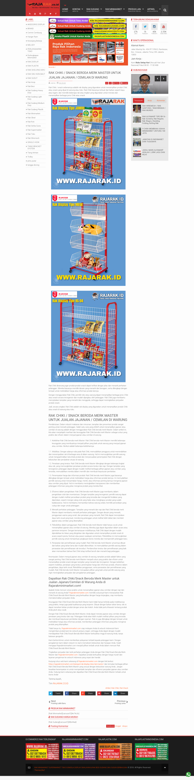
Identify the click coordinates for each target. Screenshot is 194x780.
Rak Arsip (31, 81)
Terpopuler (138, 100)
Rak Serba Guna (34, 125)
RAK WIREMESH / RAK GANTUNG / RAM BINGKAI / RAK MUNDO (154, 107)
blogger (118, 730)
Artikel (152, 10)
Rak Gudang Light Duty (35, 97)
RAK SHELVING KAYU (36, 69)
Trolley (30, 156)
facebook (110, 730)
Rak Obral (31, 117)
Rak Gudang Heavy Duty (35, 91)
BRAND (31, 28)
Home (65, 10)
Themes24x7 (39, 774)
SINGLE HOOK (33, 141)
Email (124, 87)
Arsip (150, 100)
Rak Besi (31, 85)
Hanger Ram (33, 36)
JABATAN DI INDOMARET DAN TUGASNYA (153, 140)
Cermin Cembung (35, 32)
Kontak (76, 10)
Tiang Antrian (33, 152)
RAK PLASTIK (33, 65)
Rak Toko (31, 133)
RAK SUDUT (32, 77)
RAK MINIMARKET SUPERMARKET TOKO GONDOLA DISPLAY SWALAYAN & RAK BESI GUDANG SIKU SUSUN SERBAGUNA (84, 771)
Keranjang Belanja (35, 40)
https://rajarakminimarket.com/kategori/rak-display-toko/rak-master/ (76, 668)
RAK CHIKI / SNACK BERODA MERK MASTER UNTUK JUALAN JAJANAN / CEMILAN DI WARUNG (82, 76)
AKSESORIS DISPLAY (36, 24)
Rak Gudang (92, 10)
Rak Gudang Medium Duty (36, 103)
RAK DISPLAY (33, 61)
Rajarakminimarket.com (79, 597)
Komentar (161, 100)
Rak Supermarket (35, 129)
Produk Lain (134, 10)
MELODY (31, 44)
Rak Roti (31, 121)
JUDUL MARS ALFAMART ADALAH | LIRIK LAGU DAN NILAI (153, 151)
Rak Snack (123, 692)
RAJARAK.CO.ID (60, 687)
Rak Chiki (115, 692)
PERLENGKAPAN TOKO (34, 49)
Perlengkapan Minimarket (33, 56)
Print (116, 87)
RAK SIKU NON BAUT (36, 73)
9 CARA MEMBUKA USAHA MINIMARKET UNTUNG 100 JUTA (153, 130)
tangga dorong (33, 164)
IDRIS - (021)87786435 (143, 84)
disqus (124, 730)
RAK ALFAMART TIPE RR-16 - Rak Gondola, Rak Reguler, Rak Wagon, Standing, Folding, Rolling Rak (154, 119)
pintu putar (32, 160)
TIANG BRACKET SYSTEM (34, 146)
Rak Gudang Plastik (35, 109)
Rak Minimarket (113, 10)
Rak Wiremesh (33, 137)
